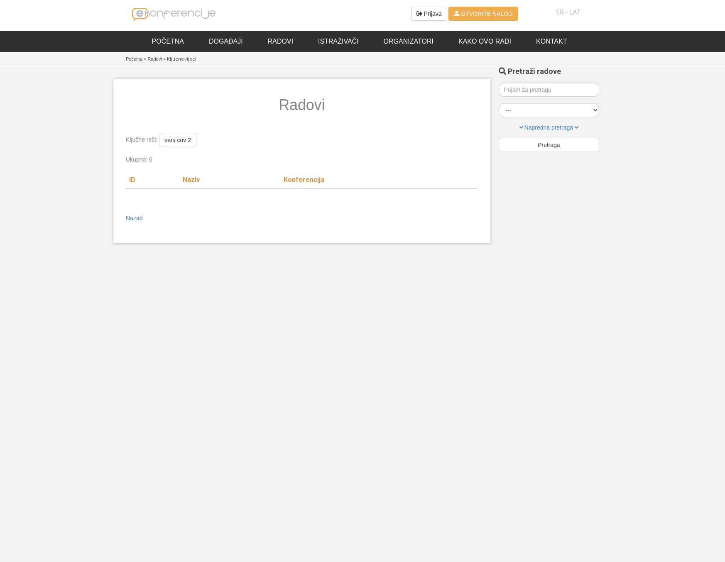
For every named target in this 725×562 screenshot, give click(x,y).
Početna (168, 41)
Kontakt (551, 41)
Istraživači (338, 41)
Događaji (226, 41)
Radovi (280, 41)
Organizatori (409, 41)
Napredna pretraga (551, 127)
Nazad (134, 218)
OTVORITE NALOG (483, 13)
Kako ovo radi (484, 41)
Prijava (429, 13)
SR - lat (568, 12)
